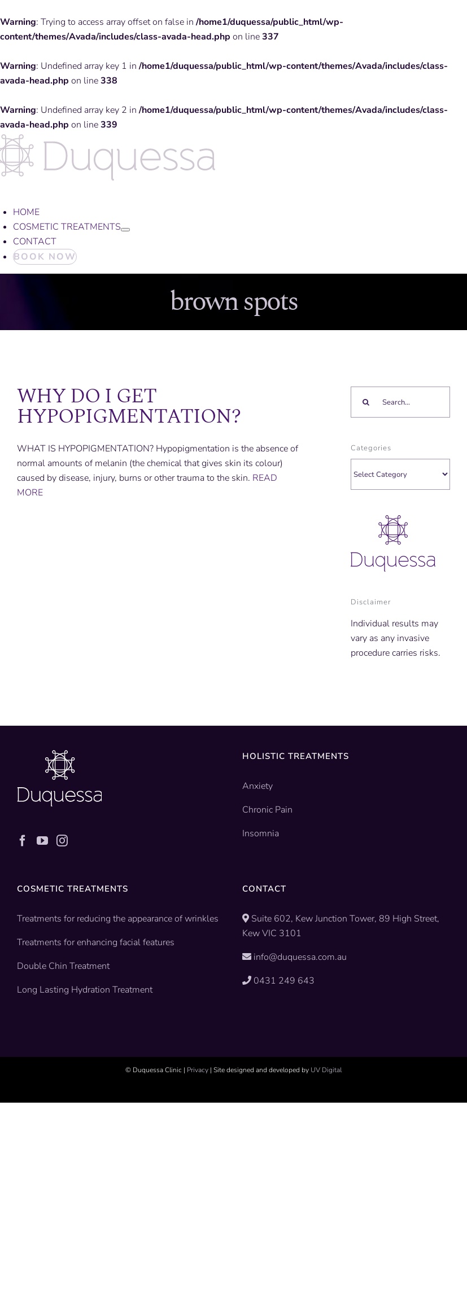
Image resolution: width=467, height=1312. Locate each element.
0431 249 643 (284, 981)
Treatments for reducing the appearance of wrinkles (118, 918)
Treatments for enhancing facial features (95, 942)
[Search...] (400, 402)
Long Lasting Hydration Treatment (84, 990)
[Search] (366, 402)
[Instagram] (62, 840)
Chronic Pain (267, 810)
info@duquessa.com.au (300, 957)
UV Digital (326, 1069)
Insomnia (260, 833)
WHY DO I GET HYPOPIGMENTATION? (129, 406)
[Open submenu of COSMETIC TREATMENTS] (125, 229)
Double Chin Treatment (63, 966)
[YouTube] (42, 840)
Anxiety (257, 786)
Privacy (197, 1069)
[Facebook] (22, 840)
